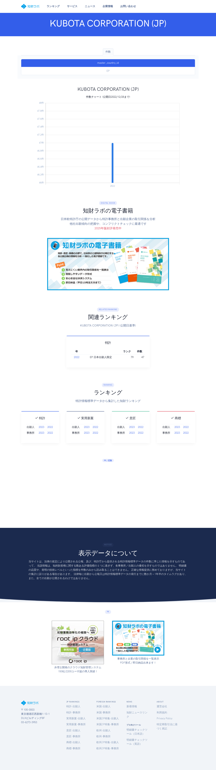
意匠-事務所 (73, 736)
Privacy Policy (164, 718)
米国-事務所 (103, 712)
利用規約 (162, 712)
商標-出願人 (73, 742)
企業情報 (108, 6)
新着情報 (132, 706)
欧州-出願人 (103, 730)
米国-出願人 (103, 706)
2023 (41, 432)
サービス (72, 6)
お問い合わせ (128, 6)
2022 (76, 362)
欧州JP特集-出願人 (107, 742)
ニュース (90, 6)
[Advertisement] (108, 491)
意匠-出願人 (73, 730)
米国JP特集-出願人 (107, 718)
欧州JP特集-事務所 (107, 748)
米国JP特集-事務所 (107, 724)
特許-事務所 (73, 712)
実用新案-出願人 (76, 718)
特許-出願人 (73, 706)
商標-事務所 (73, 748)
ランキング (53, 6)
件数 (108, 51)
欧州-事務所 (103, 736)
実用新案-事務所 (76, 724)
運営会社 (162, 706)
